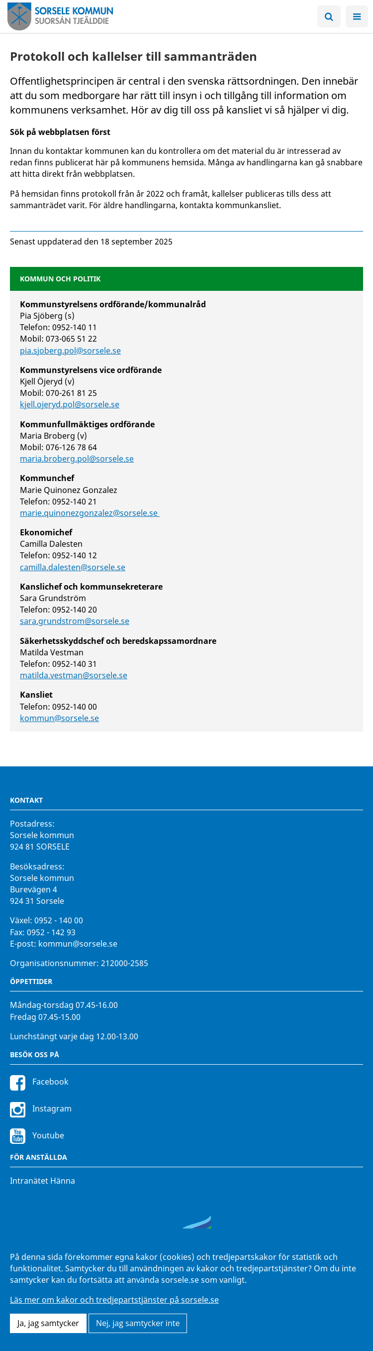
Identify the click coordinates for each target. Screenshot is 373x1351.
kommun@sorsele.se (59, 718)
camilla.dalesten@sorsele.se (72, 567)
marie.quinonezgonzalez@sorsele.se (90, 512)
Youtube (37, 1135)
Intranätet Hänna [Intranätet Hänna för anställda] (42, 1180)
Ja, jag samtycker (48, 1323)
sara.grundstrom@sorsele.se (74, 620)
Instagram (41, 1108)
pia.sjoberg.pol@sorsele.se (70, 350)
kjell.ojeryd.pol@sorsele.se (69, 404)
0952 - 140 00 (58, 920)
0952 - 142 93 (51, 932)
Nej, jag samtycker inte (138, 1323)
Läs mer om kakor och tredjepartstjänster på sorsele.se (114, 1299)
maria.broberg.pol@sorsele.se (77, 458)
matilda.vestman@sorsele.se (73, 675)
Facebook (39, 1081)
